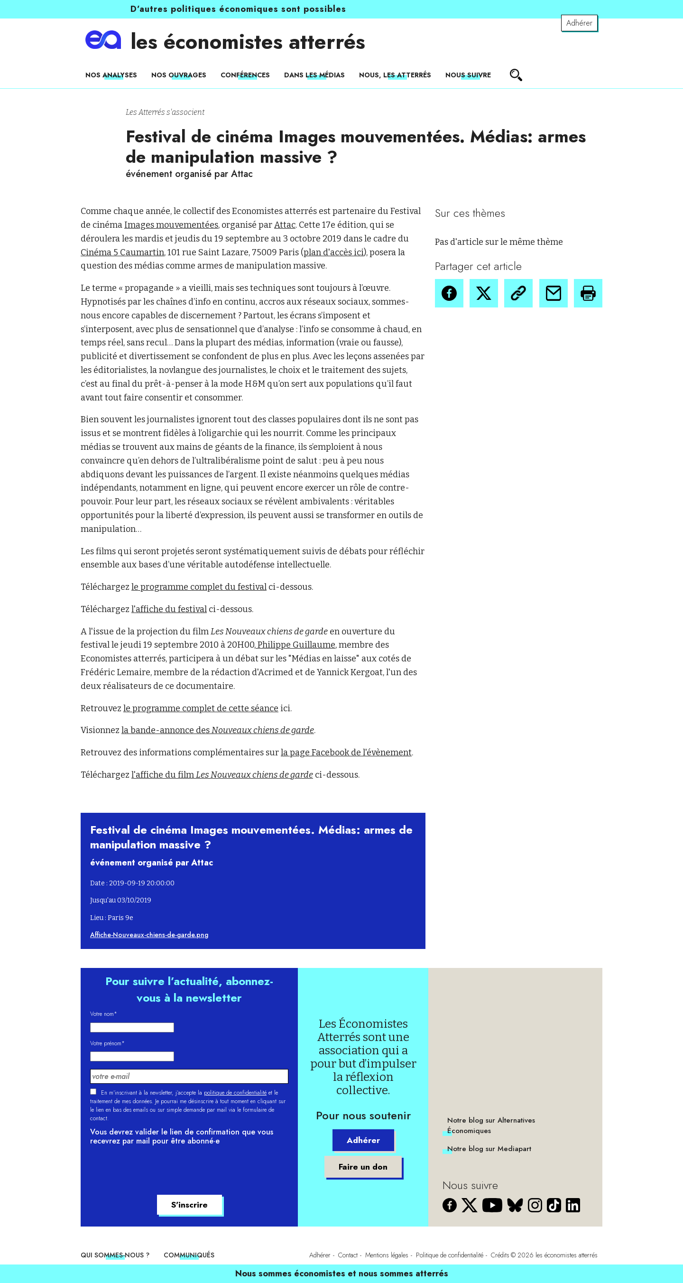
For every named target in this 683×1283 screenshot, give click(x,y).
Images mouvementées (171, 225)
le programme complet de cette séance (200, 708)
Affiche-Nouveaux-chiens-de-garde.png (149, 934)
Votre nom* (103, 1014)
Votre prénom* (107, 1043)
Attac (284, 225)
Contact (348, 1255)
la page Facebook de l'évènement (346, 752)
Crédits (500, 1255)
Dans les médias (314, 75)
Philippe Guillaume (295, 645)
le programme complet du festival (199, 587)
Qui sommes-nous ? (115, 1255)
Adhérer (579, 23)
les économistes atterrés (247, 42)
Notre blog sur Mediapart (489, 1149)
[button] (449, 293)
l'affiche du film (222, 775)
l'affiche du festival (169, 609)
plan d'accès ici (334, 252)
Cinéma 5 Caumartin (122, 252)
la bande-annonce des (217, 730)
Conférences (245, 75)
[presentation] (162, 1171)
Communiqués (189, 1255)
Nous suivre (468, 75)
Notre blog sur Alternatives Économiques (491, 1125)
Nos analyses (111, 75)
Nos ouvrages (178, 75)
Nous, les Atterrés (395, 75)
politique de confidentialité (235, 1092)
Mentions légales (386, 1255)
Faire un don (363, 1167)
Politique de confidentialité (449, 1255)
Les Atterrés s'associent (165, 112)
